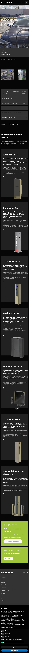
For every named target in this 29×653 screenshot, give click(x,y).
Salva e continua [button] (14, 650)
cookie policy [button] (20, 618)
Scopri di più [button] (14, 647)
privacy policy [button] (17, 612)
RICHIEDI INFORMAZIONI (14, 541)
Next (18, 82)
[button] (27, 607)
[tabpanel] (7, 75)
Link (14, 173)
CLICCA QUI (8, 558)
